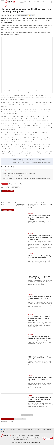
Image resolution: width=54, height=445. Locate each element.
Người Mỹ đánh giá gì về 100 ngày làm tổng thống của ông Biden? (19, 173)
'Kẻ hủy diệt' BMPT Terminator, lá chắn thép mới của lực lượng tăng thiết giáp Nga (40, 237)
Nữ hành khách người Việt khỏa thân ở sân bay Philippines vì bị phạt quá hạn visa (39, 399)
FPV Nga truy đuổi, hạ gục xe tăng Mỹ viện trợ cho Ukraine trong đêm (40, 379)
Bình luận (5, 183)
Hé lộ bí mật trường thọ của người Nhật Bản (14, 176)
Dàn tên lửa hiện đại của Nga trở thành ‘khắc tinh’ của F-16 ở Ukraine (39, 298)
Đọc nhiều (7, 419)
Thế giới (5, 6)
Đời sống (6, 429)
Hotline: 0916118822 (34, 2)
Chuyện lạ (42, 429)
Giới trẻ (30, 429)
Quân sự (30, 213)
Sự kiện (2, 431)
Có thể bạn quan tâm (8, 190)
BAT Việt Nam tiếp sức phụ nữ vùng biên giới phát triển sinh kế (20, 204)
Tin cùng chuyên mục (8, 210)
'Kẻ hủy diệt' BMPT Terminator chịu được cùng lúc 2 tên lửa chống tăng (39, 217)
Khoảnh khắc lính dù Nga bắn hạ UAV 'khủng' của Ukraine (39, 257)
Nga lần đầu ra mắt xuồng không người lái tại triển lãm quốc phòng (40, 337)
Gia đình (25, 429)
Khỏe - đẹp (36, 429)
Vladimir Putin (15, 187)
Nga (8, 187)
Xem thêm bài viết (27, 415)
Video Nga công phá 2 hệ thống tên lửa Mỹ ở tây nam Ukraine (39, 277)
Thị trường (12, 429)
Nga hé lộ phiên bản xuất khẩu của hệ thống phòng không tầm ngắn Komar (39, 318)
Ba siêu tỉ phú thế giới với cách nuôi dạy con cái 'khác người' (29, 159)
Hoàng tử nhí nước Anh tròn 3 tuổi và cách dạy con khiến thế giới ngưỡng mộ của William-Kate (26, 178)
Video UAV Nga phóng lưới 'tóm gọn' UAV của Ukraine (39, 358)
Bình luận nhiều (20, 419)
